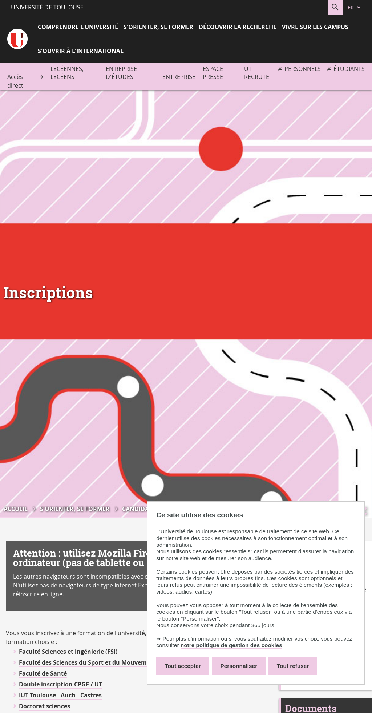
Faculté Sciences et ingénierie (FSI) (68, 652)
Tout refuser (293, 666)
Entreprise (178, 77)
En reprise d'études (121, 73)
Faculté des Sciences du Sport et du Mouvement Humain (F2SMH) (112, 662)
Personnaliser (239, 666)
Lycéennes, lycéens (67, 73)
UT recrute (256, 73)
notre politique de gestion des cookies (231, 645)
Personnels (302, 69)
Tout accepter (183, 666)
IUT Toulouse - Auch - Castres (60, 695)
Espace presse (213, 73)
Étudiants (349, 69)
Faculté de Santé (43, 673)
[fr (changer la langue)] (354, 7)
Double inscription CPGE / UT (60, 684)
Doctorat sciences (44, 706)
